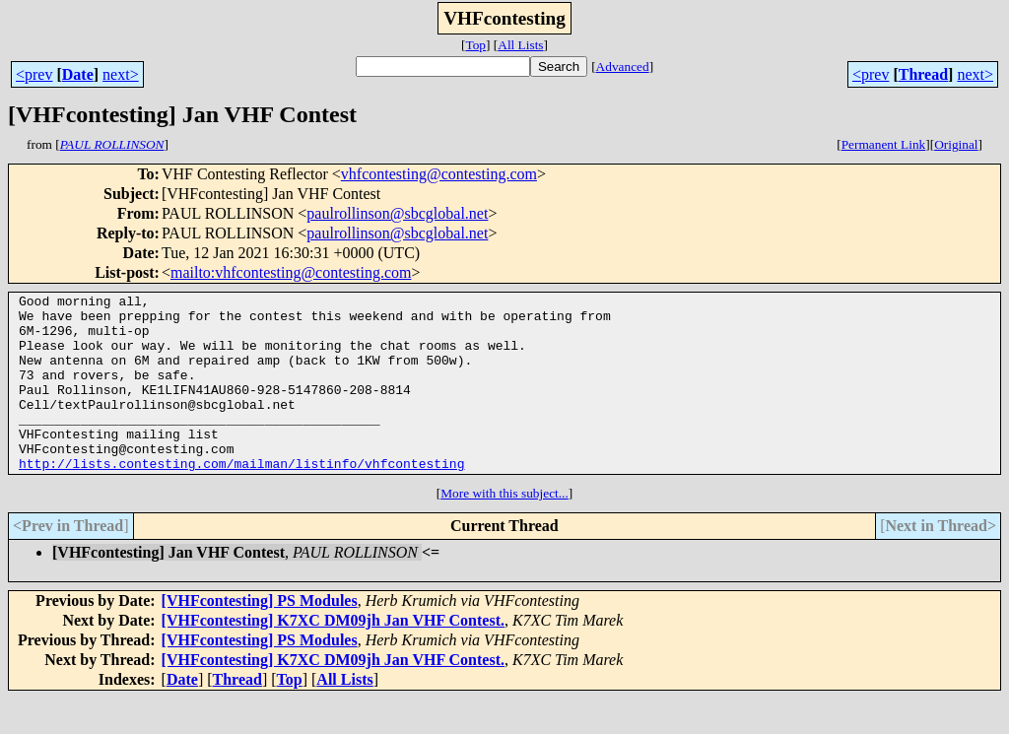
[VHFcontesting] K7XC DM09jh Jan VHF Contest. (333, 655)
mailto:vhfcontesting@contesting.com (290, 272)
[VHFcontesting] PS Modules (260, 636)
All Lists (520, 44)
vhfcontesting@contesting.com (439, 174)
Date (78, 74)
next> (120, 74)
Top (475, 44)
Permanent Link (883, 144)
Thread (923, 74)
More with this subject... (504, 528)
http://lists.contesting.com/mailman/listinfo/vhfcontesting (241, 498)
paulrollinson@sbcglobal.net (397, 213)
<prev (34, 74)
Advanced (622, 66)
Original (955, 144)
